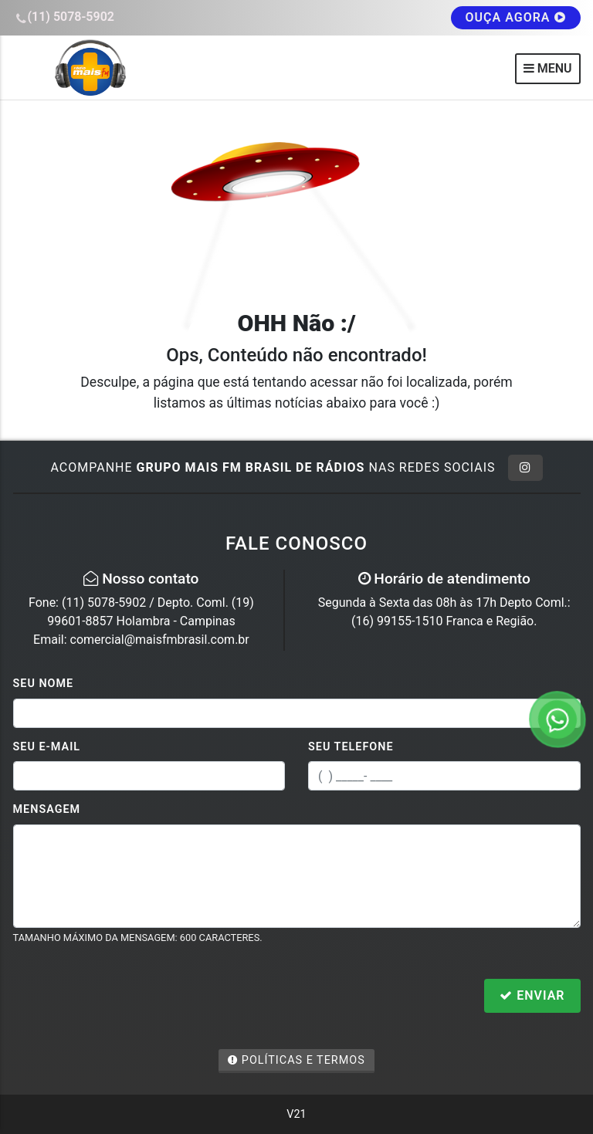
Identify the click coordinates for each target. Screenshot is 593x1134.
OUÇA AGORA (516, 17)
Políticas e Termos (296, 1060)
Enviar (532, 995)
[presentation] (130, 997)
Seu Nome (43, 683)
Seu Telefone (351, 746)
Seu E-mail (47, 746)
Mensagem (47, 809)
